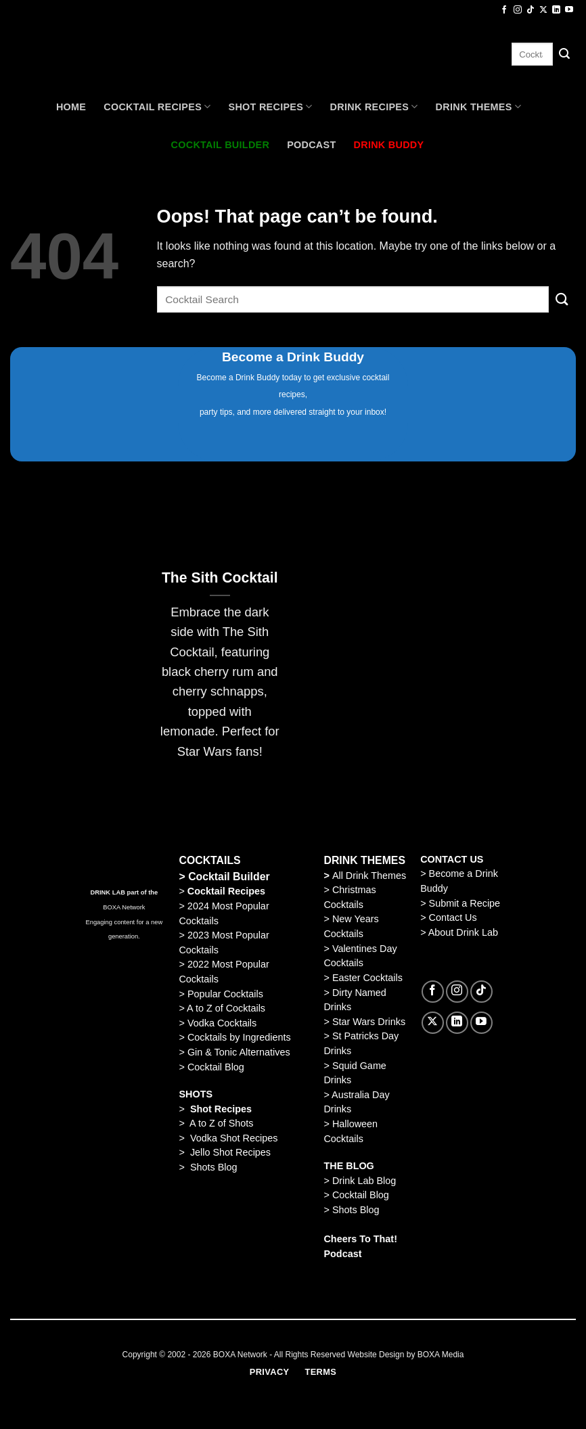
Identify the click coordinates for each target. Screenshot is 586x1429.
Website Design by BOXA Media (406, 1354)
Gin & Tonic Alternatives (238, 1052)
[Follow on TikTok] (530, 10)
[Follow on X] (543, 10)
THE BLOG (348, 1165)
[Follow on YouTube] (569, 10)
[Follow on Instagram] (518, 10)
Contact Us (453, 917)
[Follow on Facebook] (504, 10)
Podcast (311, 144)
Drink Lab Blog (364, 1180)
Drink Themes (478, 106)
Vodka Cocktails (221, 1023)
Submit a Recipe (465, 903)
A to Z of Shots (221, 1123)
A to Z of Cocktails (226, 1008)
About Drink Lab (463, 932)
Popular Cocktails (225, 994)
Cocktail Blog (215, 1067)
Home (71, 106)
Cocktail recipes (157, 106)
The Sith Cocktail (220, 577)
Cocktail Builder (229, 876)
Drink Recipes (374, 106)
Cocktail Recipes (225, 891)
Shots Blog (214, 1167)
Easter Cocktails (367, 977)
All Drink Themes (369, 875)
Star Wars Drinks (368, 1021)
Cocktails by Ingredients (239, 1037)
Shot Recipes (271, 106)
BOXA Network (124, 907)
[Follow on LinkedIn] (556, 10)
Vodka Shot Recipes (234, 1138)
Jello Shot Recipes (230, 1152)
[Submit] (564, 54)
